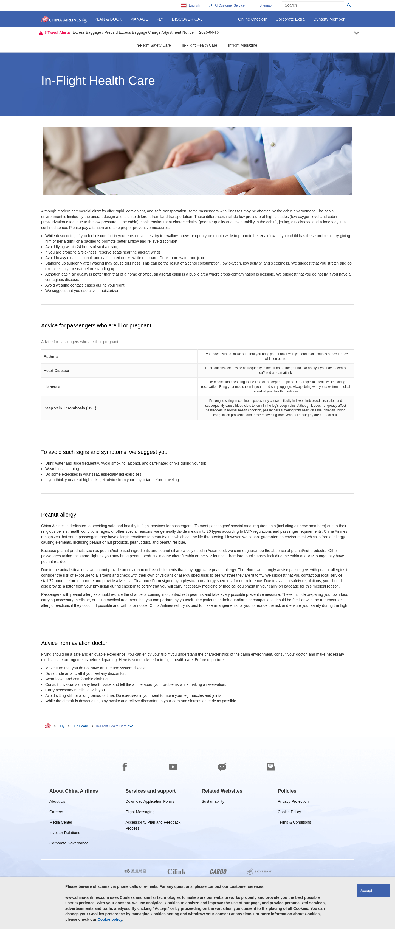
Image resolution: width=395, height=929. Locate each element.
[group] (73, 791)
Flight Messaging (140, 813)
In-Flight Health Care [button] (199, 45)
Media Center (60, 823)
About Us (57, 802)
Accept (366, 890)
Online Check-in (252, 21)
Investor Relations (64, 833)
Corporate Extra (290, 21)
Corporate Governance (68, 844)
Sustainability (213, 802)
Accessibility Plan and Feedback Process (153, 823)
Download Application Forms (150, 802)
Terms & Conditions (294, 823)
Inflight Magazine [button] (242, 45)
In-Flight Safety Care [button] (153, 45)
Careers (56, 813)
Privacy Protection (293, 802)
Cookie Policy (289, 813)
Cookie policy (110, 919)
